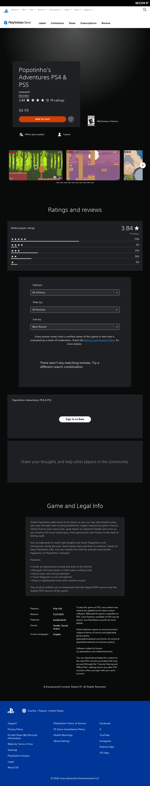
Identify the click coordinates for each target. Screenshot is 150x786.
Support (87, 9)
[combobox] (75, 289)
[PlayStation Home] (6, 9)
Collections (57, 19)
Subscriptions (89, 19)
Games (14, 9)
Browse (106, 19)
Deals (72, 19)
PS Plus (41, 9)
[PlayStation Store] (18, 19)
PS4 (31, 9)
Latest (42, 19)
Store (76, 9)
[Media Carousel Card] (36, 162)
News (67, 9)
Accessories (54, 9)
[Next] (143, 162)
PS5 (23, 9)
